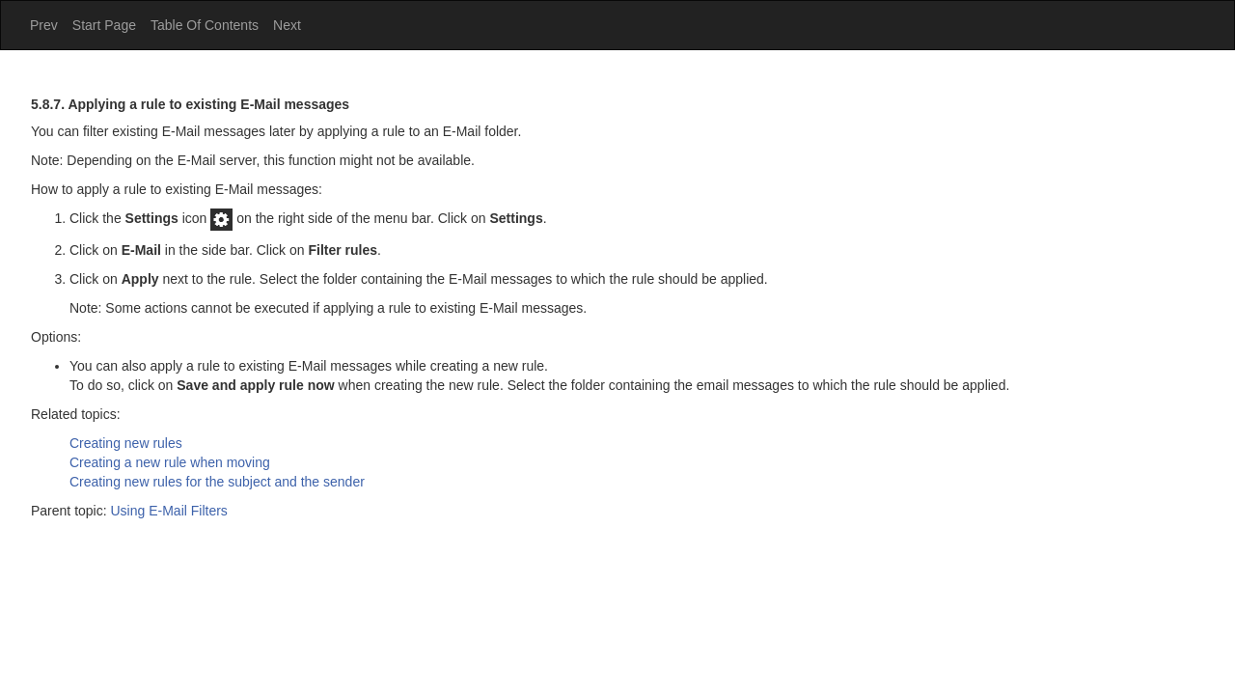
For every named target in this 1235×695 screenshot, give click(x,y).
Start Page (104, 25)
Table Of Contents (205, 25)
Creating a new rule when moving (169, 462)
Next (287, 25)
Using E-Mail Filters (169, 510)
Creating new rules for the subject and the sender (217, 481)
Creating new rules (125, 443)
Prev (44, 25)
